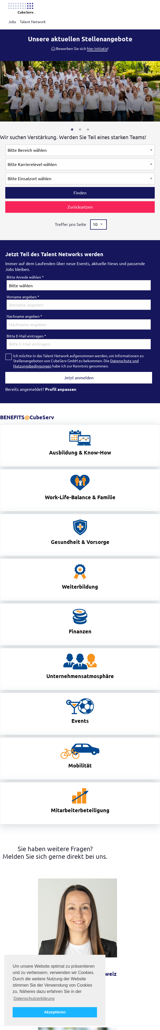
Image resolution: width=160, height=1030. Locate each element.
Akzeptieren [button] (55, 1012)
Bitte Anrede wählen (25, 277)
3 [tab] (88, 129)
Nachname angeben (24, 316)
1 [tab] (72, 129)
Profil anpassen (60, 389)
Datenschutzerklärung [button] (34, 998)
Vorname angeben (23, 297)
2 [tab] (80, 129)
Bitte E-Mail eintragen (26, 336)
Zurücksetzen (80, 207)
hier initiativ (97, 49)
